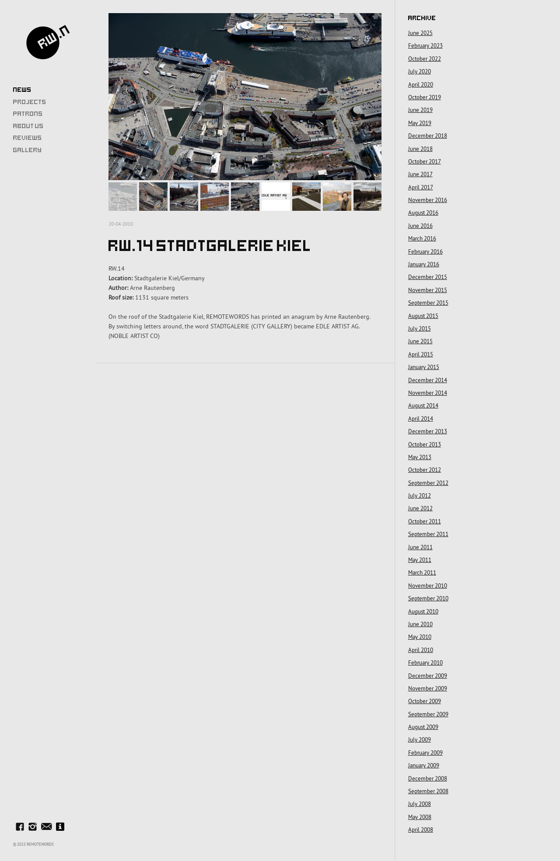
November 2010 (427, 585)
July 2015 (419, 328)
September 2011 (428, 533)
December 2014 (427, 379)
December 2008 (427, 778)
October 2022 (424, 58)
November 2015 (427, 289)
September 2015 (428, 302)
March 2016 (422, 238)
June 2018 (420, 148)
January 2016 (423, 264)
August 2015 (423, 315)
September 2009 (428, 714)
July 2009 (419, 739)
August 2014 (423, 405)
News (22, 90)
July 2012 (419, 495)
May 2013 (419, 456)
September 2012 (428, 482)
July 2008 (419, 803)
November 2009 (427, 688)
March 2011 (422, 572)
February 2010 (425, 662)
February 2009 (425, 752)
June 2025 (420, 32)
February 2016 (425, 251)
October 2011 (424, 521)
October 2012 (424, 469)
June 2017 (420, 174)
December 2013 (427, 431)
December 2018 (427, 135)
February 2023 (425, 45)
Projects (29, 102)
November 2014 (427, 392)
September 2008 (428, 791)
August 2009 (423, 726)
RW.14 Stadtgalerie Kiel (210, 230)
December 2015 (427, 276)
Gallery (27, 150)
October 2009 (424, 700)
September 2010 (428, 598)
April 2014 (420, 418)
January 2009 (423, 765)
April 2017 (420, 187)
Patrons (28, 114)
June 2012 (420, 508)
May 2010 (419, 636)
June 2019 (420, 109)
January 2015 (423, 366)
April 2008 (420, 829)
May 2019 (419, 122)
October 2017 (424, 161)
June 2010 (420, 623)
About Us (28, 126)
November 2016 (427, 199)
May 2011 (419, 559)
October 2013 (424, 444)
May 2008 (419, 816)
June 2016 (420, 225)
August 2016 (423, 212)
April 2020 (420, 84)
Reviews (27, 138)
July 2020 (419, 71)
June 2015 (420, 341)
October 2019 (424, 97)
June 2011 (420, 547)
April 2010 (420, 649)
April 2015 (420, 354)
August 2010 (423, 611)
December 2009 (427, 675)
